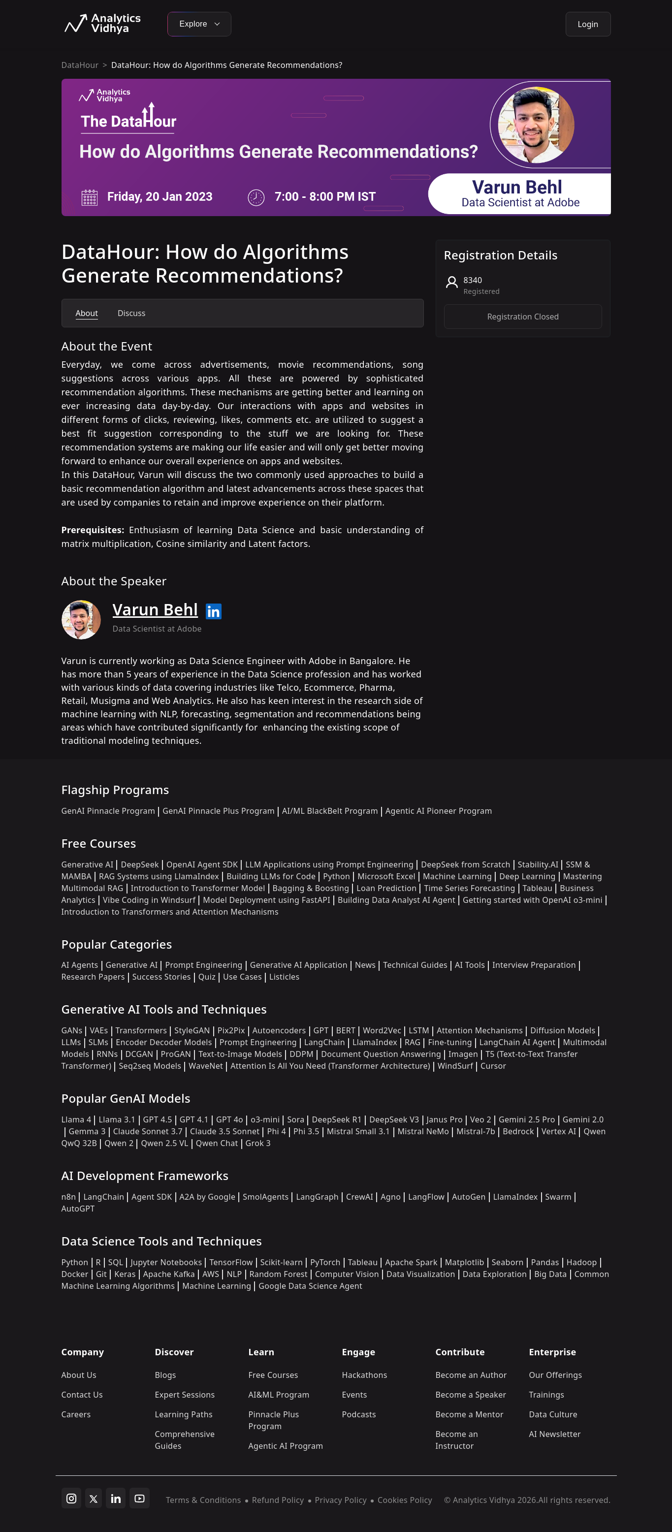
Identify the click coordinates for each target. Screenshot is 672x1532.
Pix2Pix (231, 1030)
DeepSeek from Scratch (466, 864)
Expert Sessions (185, 1394)
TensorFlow (231, 1262)
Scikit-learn (281, 1262)
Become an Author (471, 1375)
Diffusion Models (562, 1030)
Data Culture (553, 1414)
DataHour (80, 65)
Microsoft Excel (386, 876)
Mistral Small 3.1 (358, 1131)
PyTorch (325, 1262)
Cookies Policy (405, 1500)
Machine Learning (457, 876)
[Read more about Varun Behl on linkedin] (214, 611)
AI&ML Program (279, 1394)
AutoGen (468, 1196)
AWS (210, 1274)
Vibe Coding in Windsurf (149, 899)
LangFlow (426, 1196)
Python (336, 876)
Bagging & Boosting (311, 888)
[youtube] (139, 1498)
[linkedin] (116, 1498)
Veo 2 (480, 1119)
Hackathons (364, 1375)
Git (101, 1274)
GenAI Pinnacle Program (109, 810)
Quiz (207, 976)
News (365, 964)
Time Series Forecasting (469, 888)
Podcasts (359, 1414)
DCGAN (140, 1054)
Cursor (493, 1065)
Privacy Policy (341, 1500)
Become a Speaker (471, 1394)
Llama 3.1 (116, 1119)
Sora (295, 1119)
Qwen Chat (217, 1143)
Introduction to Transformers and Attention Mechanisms (170, 911)
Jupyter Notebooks (166, 1262)
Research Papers (93, 976)
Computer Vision (347, 1274)
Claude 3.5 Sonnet (224, 1131)
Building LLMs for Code (271, 876)
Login (588, 24)
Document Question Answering (381, 1054)
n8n (69, 1196)
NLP (234, 1274)
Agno (391, 1196)
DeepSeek (140, 864)
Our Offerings (555, 1375)
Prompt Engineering (203, 964)
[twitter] (93, 1498)
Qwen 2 (118, 1143)
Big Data (550, 1274)
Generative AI (88, 864)
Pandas (545, 1262)
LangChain (324, 1042)
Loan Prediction (386, 888)
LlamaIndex (374, 1042)
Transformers (141, 1030)
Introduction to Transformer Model (198, 888)
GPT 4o (229, 1119)
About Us (79, 1375)
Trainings (547, 1394)
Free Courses (273, 1375)
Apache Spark (411, 1262)
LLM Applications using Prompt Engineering (329, 864)
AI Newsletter (555, 1434)
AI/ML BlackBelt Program (330, 810)
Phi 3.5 (306, 1131)
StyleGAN (192, 1030)
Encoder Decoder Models (164, 1042)
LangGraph (317, 1196)
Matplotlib (464, 1262)
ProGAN (176, 1054)
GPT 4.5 (157, 1119)
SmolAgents (265, 1196)
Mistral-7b (475, 1131)
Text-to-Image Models (240, 1054)
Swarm (558, 1196)
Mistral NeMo (423, 1131)
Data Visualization (420, 1274)
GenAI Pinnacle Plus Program (218, 810)
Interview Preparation (534, 964)
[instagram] (71, 1498)
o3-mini (265, 1119)
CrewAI (359, 1196)
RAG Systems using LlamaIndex (159, 876)
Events (354, 1394)
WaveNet (206, 1065)
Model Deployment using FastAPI (266, 899)
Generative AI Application (299, 964)
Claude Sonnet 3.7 (148, 1131)
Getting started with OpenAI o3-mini (533, 899)
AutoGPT (78, 1208)
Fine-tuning (450, 1042)
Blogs (165, 1375)
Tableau (538, 888)
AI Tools (470, 964)
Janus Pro (445, 1119)
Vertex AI (559, 1131)
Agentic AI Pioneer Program (438, 810)
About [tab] (87, 313)
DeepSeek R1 (337, 1119)
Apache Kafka (169, 1274)
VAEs (99, 1030)
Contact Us (82, 1394)
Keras (124, 1274)
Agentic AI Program (286, 1445)
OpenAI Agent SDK (202, 864)
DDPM (301, 1054)
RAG (412, 1042)
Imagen (463, 1054)
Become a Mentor (470, 1414)
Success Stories (161, 976)
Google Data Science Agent (310, 1285)
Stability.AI (538, 864)
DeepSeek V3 (394, 1119)
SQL (116, 1262)
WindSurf (455, 1065)
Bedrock (518, 1131)
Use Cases (242, 976)
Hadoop (582, 1262)
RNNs (107, 1054)
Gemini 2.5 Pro (527, 1119)
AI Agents (80, 964)
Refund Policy (278, 1500)
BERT (345, 1030)
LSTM (419, 1030)
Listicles (284, 976)
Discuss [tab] (131, 313)
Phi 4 (276, 1131)
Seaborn (508, 1262)
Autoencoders (279, 1030)
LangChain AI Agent (518, 1042)
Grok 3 (258, 1143)
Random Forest (279, 1274)
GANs (72, 1030)
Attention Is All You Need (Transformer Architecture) (330, 1065)
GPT (321, 1030)
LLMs (71, 1042)
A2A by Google (208, 1196)
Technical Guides (415, 964)
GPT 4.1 (194, 1119)
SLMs (99, 1042)
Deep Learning (527, 876)
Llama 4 (77, 1119)
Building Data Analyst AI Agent (396, 899)
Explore (199, 24)
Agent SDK (151, 1196)
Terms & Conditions (203, 1500)
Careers (76, 1414)
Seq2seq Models (150, 1065)
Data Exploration (495, 1274)
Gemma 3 (87, 1131)
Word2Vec (382, 1030)
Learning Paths (184, 1414)
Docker (75, 1274)
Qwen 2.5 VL (164, 1143)
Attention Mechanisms (480, 1030)
